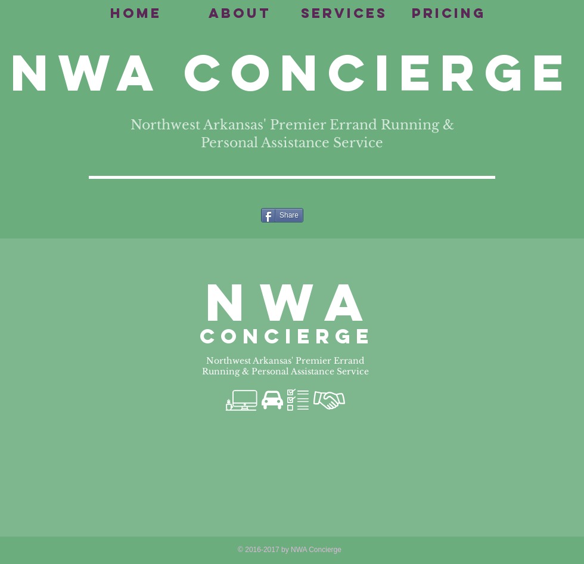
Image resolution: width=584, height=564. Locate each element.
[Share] (282, 215)
